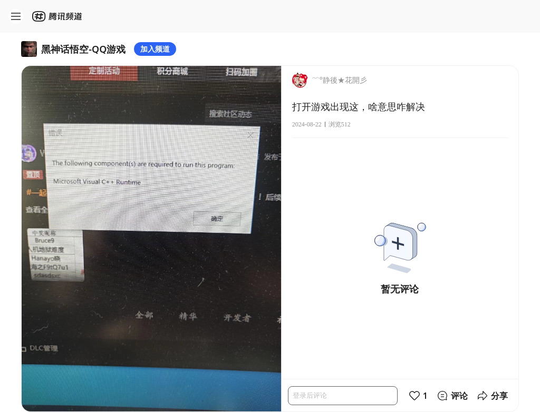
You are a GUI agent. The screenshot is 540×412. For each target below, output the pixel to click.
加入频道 (155, 49)
